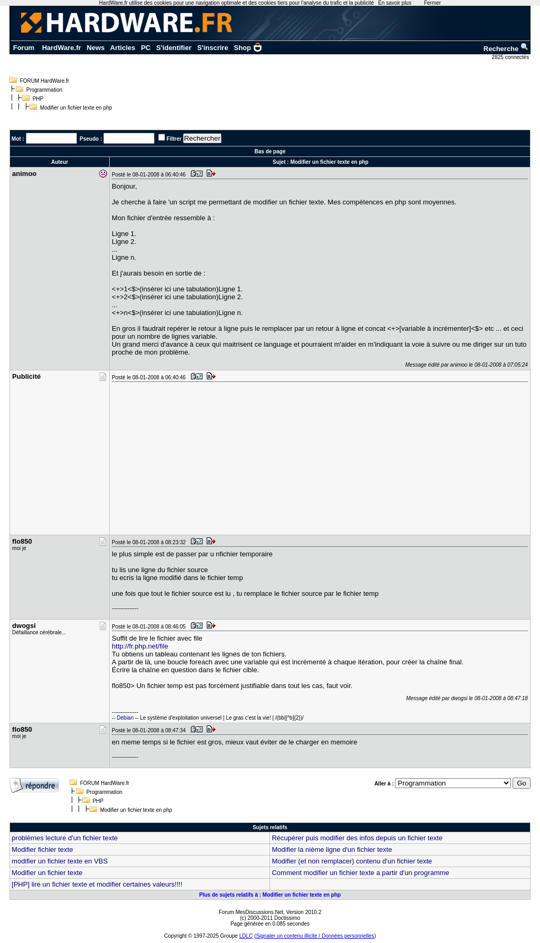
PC (145, 48)
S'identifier (173, 48)
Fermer (432, 3)
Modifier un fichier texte (47, 873)
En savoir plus (394, 3)
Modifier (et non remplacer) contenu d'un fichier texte (352, 861)
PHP (38, 99)
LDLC (246, 936)
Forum (23, 48)
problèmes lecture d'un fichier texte (65, 838)
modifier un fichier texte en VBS (60, 861)
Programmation (44, 90)
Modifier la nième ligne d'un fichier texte (332, 849)
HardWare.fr (61, 48)
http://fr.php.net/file (140, 646)
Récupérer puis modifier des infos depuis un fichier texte (357, 838)
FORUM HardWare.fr (45, 81)
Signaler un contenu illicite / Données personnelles (315, 936)
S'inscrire (212, 48)
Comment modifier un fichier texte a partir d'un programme (360, 873)
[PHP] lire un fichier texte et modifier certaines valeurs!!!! (97, 884)
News (95, 48)
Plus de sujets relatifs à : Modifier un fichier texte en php (270, 895)
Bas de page (270, 151)
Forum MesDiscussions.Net (251, 912)
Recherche (506, 49)
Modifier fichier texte (42, 849)
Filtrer (174, 139)
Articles (123, 48)
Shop (248, 48)
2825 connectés (511, 57)
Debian (125, 718)
